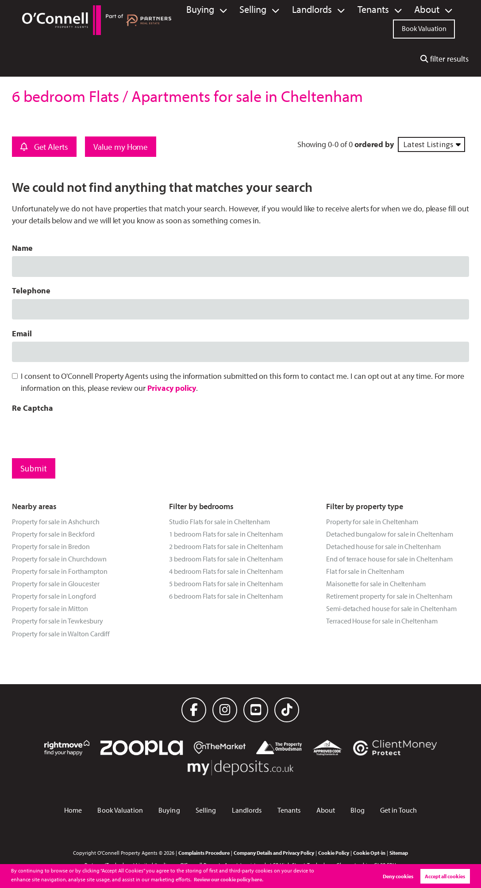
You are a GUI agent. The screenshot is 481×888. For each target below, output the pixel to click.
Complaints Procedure (204, 852)
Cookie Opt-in (369, 852)
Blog (357, 810)
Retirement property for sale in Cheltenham (389, 596)
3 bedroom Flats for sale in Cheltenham (226, 558)
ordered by (374, 144)
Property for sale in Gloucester (55, 583)
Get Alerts (44, 146)
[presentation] (79, 433)
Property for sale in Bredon (51, 546)
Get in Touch (398, 810)
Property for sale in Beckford (53, 534)
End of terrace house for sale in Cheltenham (389, 558)
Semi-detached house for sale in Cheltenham (391, 608)
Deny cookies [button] (398, 876)
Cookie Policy (333, 852)
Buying (235, 9)
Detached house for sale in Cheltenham (383, 546)
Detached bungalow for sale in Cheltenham (389, 534)
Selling (281, 9)
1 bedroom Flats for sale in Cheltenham (226, 534)
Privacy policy (171, 388)
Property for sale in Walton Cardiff (61, 633)
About (430, 9)
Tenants (384, 9)
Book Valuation (424, 27)
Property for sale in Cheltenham (372, 521)
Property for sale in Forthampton (59, 571)
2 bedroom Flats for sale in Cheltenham (226, 546)
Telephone (31, 290)
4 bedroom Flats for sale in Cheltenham (226, 571)
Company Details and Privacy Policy (274, 852)
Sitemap (398, 852)
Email (22, 333)
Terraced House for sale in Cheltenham (382, 620)
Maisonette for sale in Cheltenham (376, 583)
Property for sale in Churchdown (59, 558)
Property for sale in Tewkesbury (57, 620)
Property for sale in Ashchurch (55, 521)
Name (22, 248)
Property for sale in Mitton (50, 608)
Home (73, 810)
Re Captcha (32, 408)
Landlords (332, 9)
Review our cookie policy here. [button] (228, 879)
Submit (33, 468)
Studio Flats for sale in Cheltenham (219, 521)
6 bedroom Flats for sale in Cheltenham (226, 596)
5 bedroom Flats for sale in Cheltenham (226, 583)
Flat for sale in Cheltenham (365, 571)
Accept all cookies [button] (445, 876)
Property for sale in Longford (54, 596)
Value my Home (120, 146)
